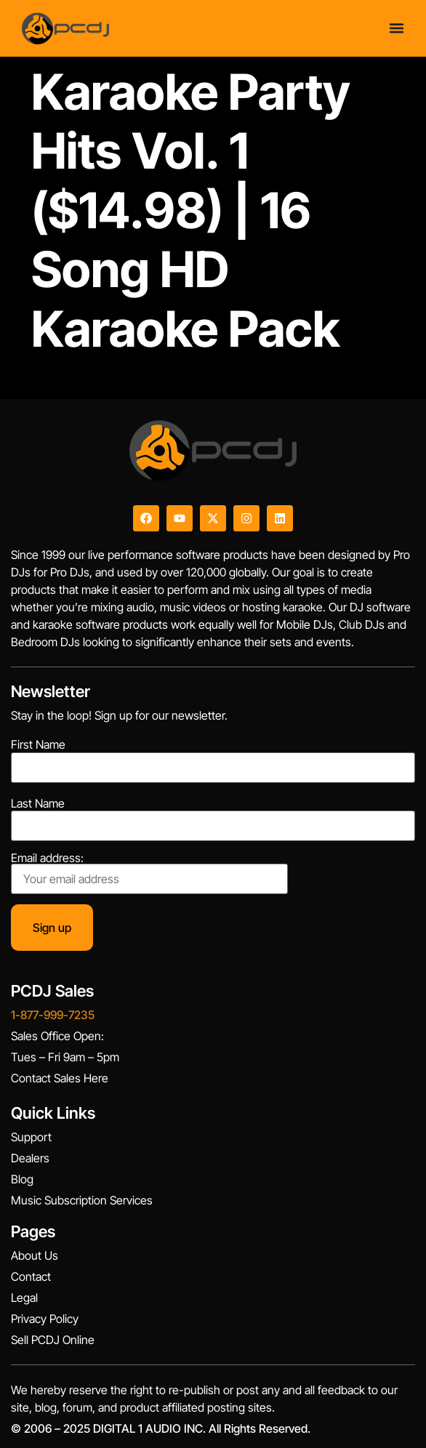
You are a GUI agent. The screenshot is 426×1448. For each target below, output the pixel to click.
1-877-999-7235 (53, 1014)
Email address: (149, 873)
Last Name (38, 803)
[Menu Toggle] (396, 28)
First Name (38, 744)
